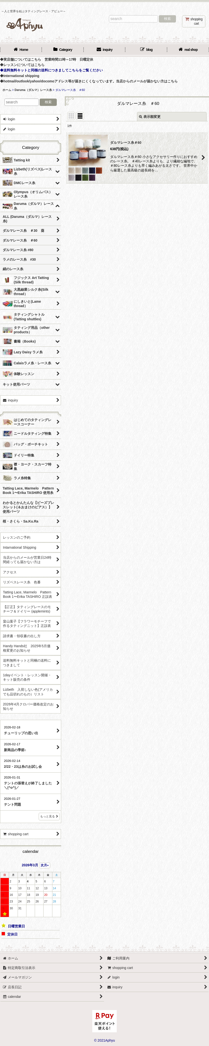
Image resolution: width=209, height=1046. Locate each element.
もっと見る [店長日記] (49, 816)
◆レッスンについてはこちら (22, 65)
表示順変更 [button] (150, 117)
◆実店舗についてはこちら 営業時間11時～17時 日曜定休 (46, 59)
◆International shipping (19, 76)
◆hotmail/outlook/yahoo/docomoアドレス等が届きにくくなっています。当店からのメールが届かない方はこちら (89, 81)
